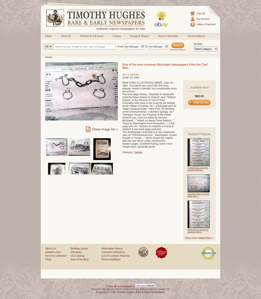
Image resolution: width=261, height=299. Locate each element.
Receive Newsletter (168, 36)
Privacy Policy (139, 289)
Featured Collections (113, 252)
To (146, 46)
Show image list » (105, 129)
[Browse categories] (206, 48)
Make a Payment (206, 24)
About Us (66, 36)
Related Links (53, 252)
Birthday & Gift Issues (91, 36)
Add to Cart (199, 102)
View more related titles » (199, 238)
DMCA (152, 289)
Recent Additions (196, 36)
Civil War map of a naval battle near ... (198, 195)
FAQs (48, 259)
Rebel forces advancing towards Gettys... (198, 231)
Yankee (138, 152)
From (121, 46)
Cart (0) (201, 13)
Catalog (117, 36)
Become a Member (56, 255)
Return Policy (122, 289)
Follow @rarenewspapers (120, 286)
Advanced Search (178, 50)
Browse (198, 44)
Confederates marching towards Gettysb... (198, 169)
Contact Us (163, 289)
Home (48, 36)
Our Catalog (77, 255)
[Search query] (80, 46)
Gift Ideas (76, 252)
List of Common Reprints (115, 255)
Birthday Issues (79, 248)
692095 (134, 74)
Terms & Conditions (102, 289)
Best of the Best (80, 259)
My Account (203, 18)
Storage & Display (139, 36)
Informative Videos (112, 248)
